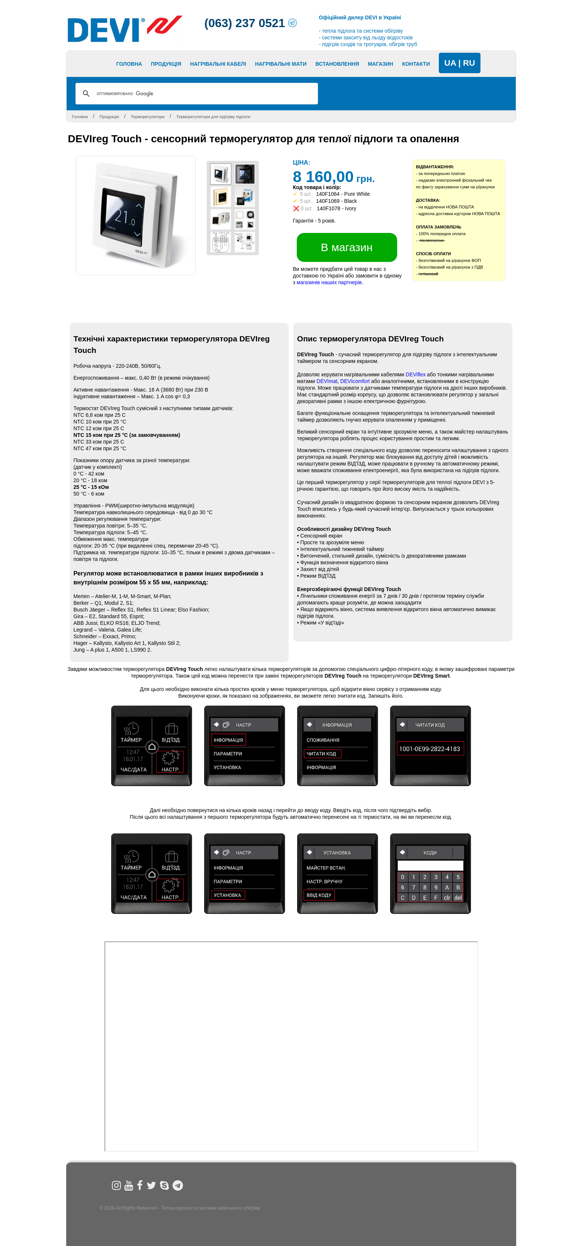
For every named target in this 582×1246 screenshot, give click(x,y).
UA (450, 63)
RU (469, 63)
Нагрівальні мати (281, 64)
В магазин (347, 247)
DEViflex (415, 374)
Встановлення (337, 64)
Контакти (416, 64)
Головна (129, 64)
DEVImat (326, 381)
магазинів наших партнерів (329, 282)
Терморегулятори (148, 116)
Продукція (166, 64)
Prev (66, 65)
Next (214, 65)
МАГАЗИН (380, 64)
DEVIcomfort (355, 381)
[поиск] (196, 93)
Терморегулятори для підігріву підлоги (213, 116)
